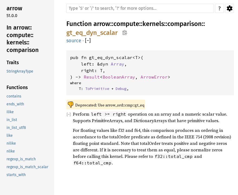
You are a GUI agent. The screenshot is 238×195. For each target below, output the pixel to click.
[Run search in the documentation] (140, 8)
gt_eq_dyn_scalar (92, 33)
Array (117, 64)
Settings (229, 8)
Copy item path (124, 32)
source (73, 41)
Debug (121, 88)
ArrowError (154, 77)
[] (88, 41)
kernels (153, 24)
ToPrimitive (97, 88)
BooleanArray (119, 77)
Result (92, 77)
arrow (101, 24)
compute (126, 24)
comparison (184, 24)
